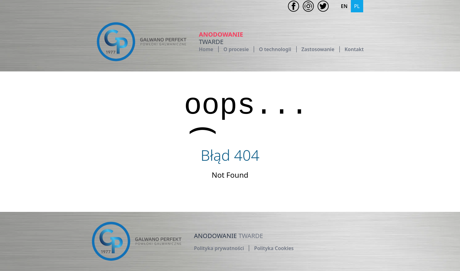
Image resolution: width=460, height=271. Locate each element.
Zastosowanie (318, 49)
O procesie (236, 49)
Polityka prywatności (219, 248)
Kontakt (354, 49)
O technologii (275, 49)
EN (344, 6)
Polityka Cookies (274, 248)
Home (206, 49)
